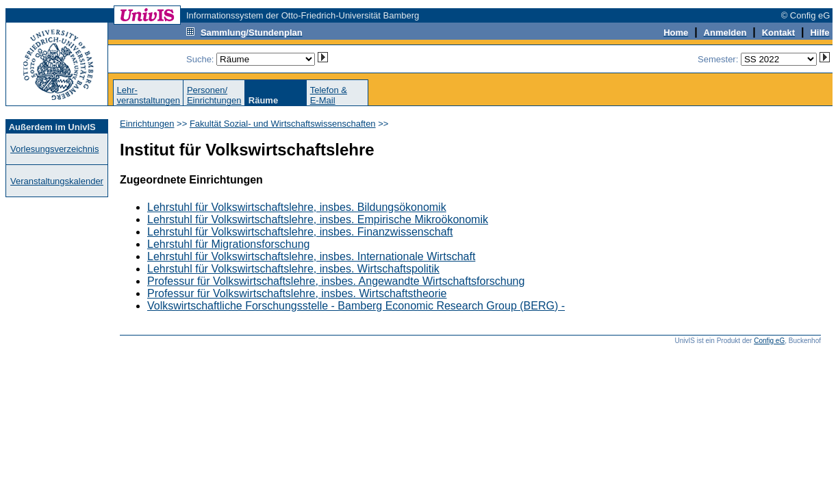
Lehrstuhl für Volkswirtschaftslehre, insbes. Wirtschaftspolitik (293, 269)
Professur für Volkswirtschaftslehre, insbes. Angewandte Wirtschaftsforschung (335, 281)
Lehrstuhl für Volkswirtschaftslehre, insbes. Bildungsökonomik (296, 207)
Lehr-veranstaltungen (148, 95)
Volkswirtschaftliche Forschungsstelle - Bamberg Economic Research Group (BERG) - (356, 306)
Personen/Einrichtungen (214, 95)
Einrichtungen (147, 123)
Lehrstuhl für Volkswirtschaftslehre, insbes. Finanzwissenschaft (300, 232)
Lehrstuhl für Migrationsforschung (228, 244)
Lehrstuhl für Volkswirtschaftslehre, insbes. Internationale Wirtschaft (311, 256)
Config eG (769, 340)
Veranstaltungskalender (56, 181)
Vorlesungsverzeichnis (54, 149)
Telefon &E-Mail (328, 95)
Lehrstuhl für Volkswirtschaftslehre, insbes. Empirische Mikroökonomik (317, 219)
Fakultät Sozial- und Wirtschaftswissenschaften (283, 123)
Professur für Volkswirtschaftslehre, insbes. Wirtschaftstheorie (297, 293)
